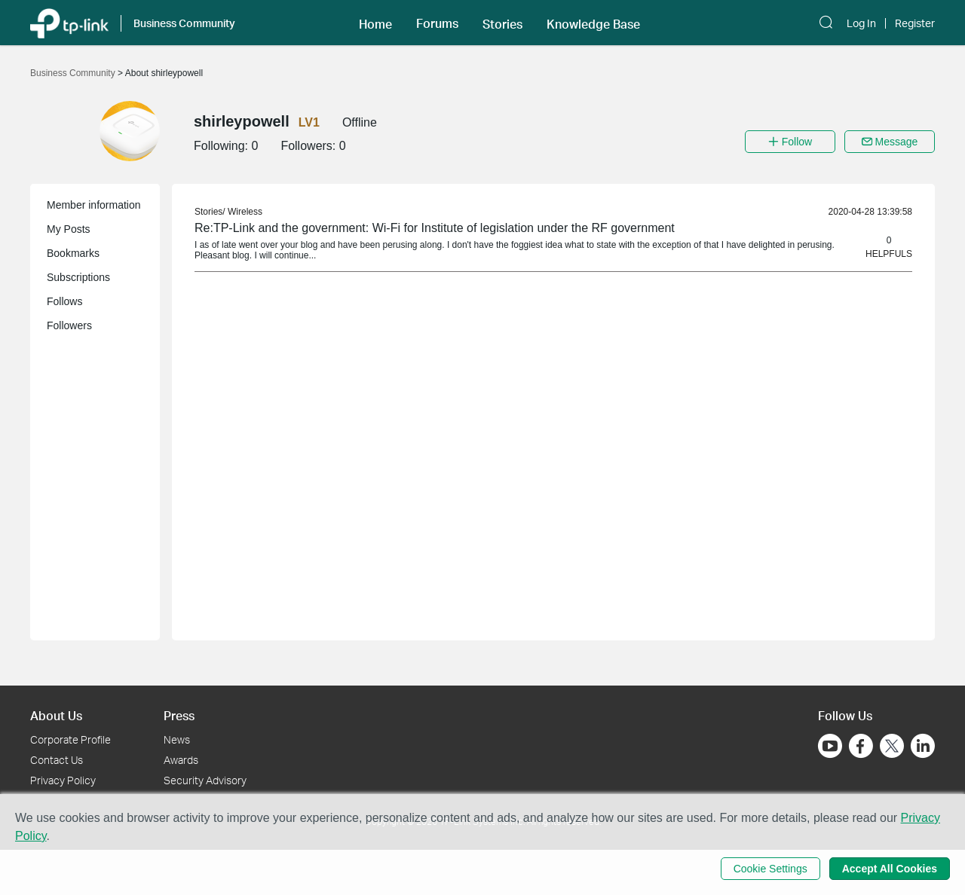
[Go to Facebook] (861, 746)
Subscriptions (78, 277)
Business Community (74, 73)
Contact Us (56, 759)
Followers (69, 325)
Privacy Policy (63, 780)
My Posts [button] (68, 229)
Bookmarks (73, 253)
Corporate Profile (70, 739)
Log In (861, 23)
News (177, 739)
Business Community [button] (184, 23)
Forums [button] (437, 23)
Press (179, 715)
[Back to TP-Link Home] (69, 22)
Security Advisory (205, 780)
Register (915, 23)
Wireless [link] (245, 211)
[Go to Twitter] (892, 747)
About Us (56, 715)
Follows (64, 301)
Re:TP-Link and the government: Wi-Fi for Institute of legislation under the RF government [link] (435, 227)
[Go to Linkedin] (923, 746)
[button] (375, 22)
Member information (94, 205)
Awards (181, 759)
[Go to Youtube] (830, 746)
